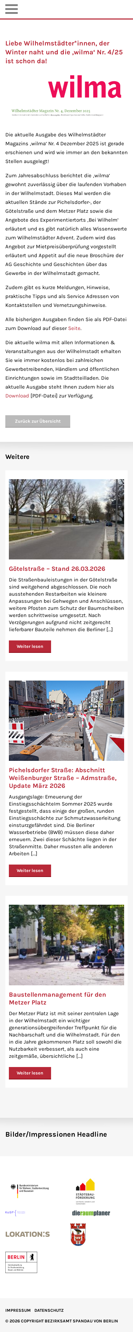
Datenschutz (49, 1310)
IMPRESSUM (18, 1310)
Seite (74, 328)
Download (17, 395)
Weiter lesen (30, 646)
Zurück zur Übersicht (38, 421)
